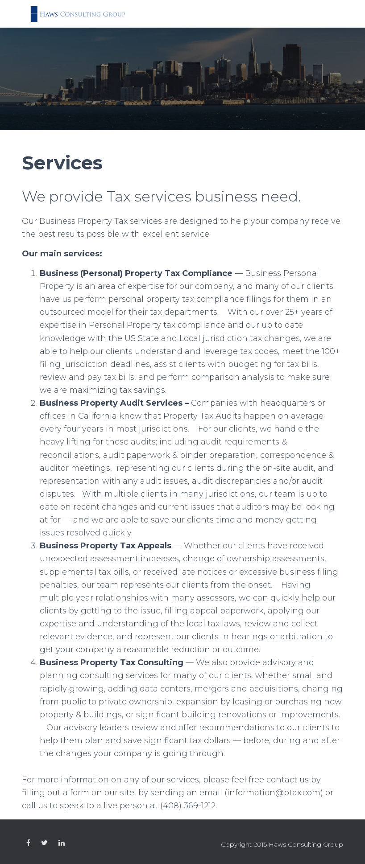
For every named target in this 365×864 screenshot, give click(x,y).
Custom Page (28, 843)
